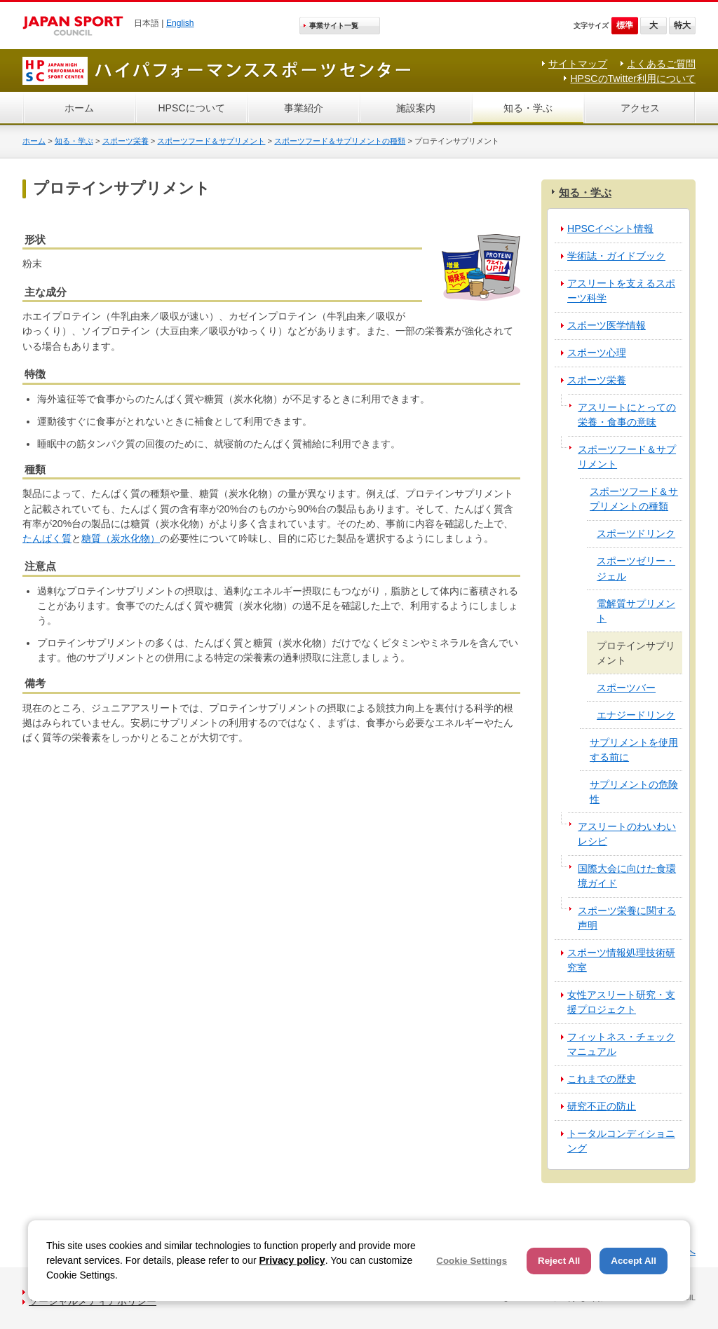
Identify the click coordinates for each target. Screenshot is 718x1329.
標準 (624, 25)
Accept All (633, 1260)
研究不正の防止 (601, 1106)
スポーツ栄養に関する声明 (627, 918)
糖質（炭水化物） (120, 538)
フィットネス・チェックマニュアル (621, 1044)
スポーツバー (626, 687)
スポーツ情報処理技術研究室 (621, 960)
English (180, 23)
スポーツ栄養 (125, 141)
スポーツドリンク (636, 533)
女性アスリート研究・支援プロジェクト (621, 1002)
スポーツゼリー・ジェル (636, 568)
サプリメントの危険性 (634, 792)
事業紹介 (303, 108)
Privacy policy (292, 1260)
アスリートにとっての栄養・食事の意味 (627, 415)
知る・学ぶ (528, 108)
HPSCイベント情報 (610, 228)
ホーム (79, 108)
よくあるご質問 (661, 63)
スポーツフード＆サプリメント (211, 141)
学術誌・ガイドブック (616, 255)
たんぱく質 (47, 538)
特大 (682, 25)
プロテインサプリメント (636, 653)
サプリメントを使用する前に (634, 750)
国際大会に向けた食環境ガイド (627, 876)
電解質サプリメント (636, 611)
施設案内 (415, 108)
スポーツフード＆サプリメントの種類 (339, 141)
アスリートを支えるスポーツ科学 (621, 291)
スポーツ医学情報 (606, 325)
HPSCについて (191, 108)
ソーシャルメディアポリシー (92, 1301)
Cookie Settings (471, 1260)
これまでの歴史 (601, 1078)
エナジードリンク (636, 715)
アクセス (640, 108)
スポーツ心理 (596, 352)
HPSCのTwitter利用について (633, 78)
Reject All (559, 1260)
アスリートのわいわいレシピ (627, 834)
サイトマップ (577, 63)
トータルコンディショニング (621, 1141)
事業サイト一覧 (333, 25)
